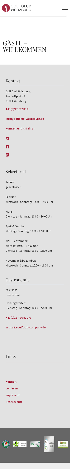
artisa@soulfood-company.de (26, 327)
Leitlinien (12, 388)
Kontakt (11, 381)
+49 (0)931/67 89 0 (17, 109)
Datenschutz (14, 402)
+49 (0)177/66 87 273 (18, 317)
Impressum (13, 395)
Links (11, 356)
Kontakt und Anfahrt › (20, 128)
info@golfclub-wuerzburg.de (25, 118)
